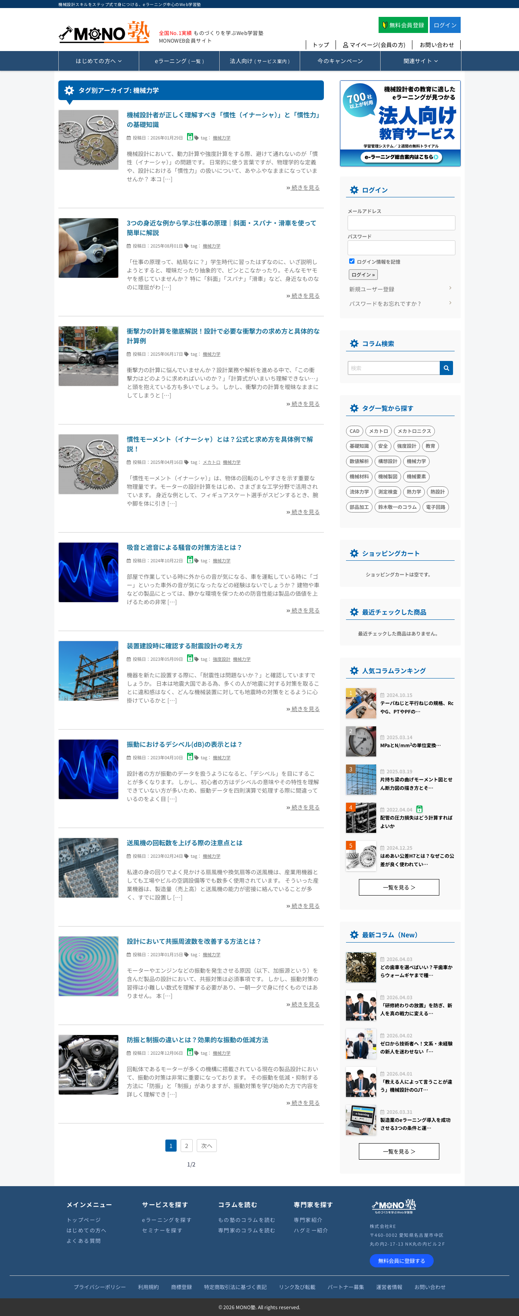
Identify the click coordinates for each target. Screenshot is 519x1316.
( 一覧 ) (179, 61)
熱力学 (414, 491)
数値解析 (359, 460)
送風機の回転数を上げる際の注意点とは (185, 842)
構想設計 (387, 460)
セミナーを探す (162, 1230)
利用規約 (148, 1287)
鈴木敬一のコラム (397, 506)
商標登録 (181, 1287)
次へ (206, 1146)
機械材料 (359, 476)
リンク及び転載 (297, 1287)
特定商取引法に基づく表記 (235, 1287)
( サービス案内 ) (260, 61)
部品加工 (359, 506)
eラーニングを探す (167, 1220)
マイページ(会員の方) (374, 45)
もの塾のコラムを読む (247, 1220)
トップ (321, 45)
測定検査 (387, 491)
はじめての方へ (86, 1230)
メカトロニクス (414, 430)
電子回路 (435, 506)
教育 (430, 445)
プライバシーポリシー (100, 1287)
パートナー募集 (345, 1287)
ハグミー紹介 (311, 1230)
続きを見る (303, 187)
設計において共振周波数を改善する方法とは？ (194, 941)
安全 (383, 445)
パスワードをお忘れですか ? (385, 303)
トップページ (83, 1220)
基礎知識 (359, 445)
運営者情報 (389, 1287)
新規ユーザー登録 (371, 289)
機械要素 (416, 476)
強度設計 (222, 659)
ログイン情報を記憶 (374, 261)
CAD (355, 430)
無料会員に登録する (401, 1261)
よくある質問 (83, 1240)
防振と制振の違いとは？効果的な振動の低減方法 (197, 1039)
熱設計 (437, 491)
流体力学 (359, 491)
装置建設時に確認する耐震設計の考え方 (185, 645)
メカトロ (211, 462)
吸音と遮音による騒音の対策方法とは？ (185, 547)
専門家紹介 (308, 1220)
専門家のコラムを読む (247, 1230)
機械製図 (387, 476)
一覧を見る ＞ (399, 887)
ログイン (445, 25)
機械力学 (222, 137)
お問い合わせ (437, 45)
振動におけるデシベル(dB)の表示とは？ (185, 744)
